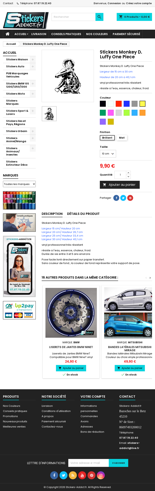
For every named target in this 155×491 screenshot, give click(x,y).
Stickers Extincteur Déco (17, 163)
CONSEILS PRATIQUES (66, 34)
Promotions (10, 416)
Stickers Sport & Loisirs (17, 112)
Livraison (38, 34)
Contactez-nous (52, 426)
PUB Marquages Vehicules (17, 74)
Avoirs (85, 421)
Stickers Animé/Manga (16, 139)
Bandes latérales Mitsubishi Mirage (129, 348)
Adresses (87, 426)
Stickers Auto (15, 66)
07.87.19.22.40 (42, 3)
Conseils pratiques (15, 411)
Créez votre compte (139, 3)
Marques (10, 175)
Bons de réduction (92, 432)
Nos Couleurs (97, 34)
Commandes (89, 416)
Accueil (20, 34)
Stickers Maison (17, 59)
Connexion (114, 3)
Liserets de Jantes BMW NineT (71, 347)
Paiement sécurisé (126, 34)
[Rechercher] (77, 17)
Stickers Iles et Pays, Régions (16, 122)
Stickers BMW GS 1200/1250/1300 (17, 85)
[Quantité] (120, 175)
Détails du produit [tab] (83, 213)
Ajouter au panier (119, 184)
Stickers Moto (15, 94)
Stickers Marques (12, 102)
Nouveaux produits (15, 421)
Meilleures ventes (14, 426)
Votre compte (93, 396)
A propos (48, 416)
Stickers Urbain (16, 131)
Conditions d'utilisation (56, 411)
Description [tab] (52, 213)
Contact (8, 3)
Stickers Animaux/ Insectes (13, 151)
